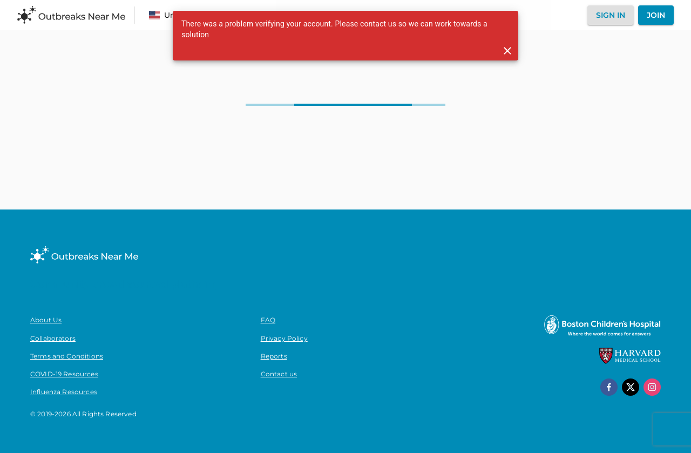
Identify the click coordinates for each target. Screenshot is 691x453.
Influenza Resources (63, 392)
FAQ (268, 320)
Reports (274, 356)
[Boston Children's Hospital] (602, 335)
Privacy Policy (284, 338)
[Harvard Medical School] (630, 361)
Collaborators (53, 338)
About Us (46, 320)
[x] (630, 387)
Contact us (279, 374)
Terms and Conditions (66, 356)
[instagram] (652, 387)
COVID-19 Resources (64, 374)
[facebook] (609, 387)
